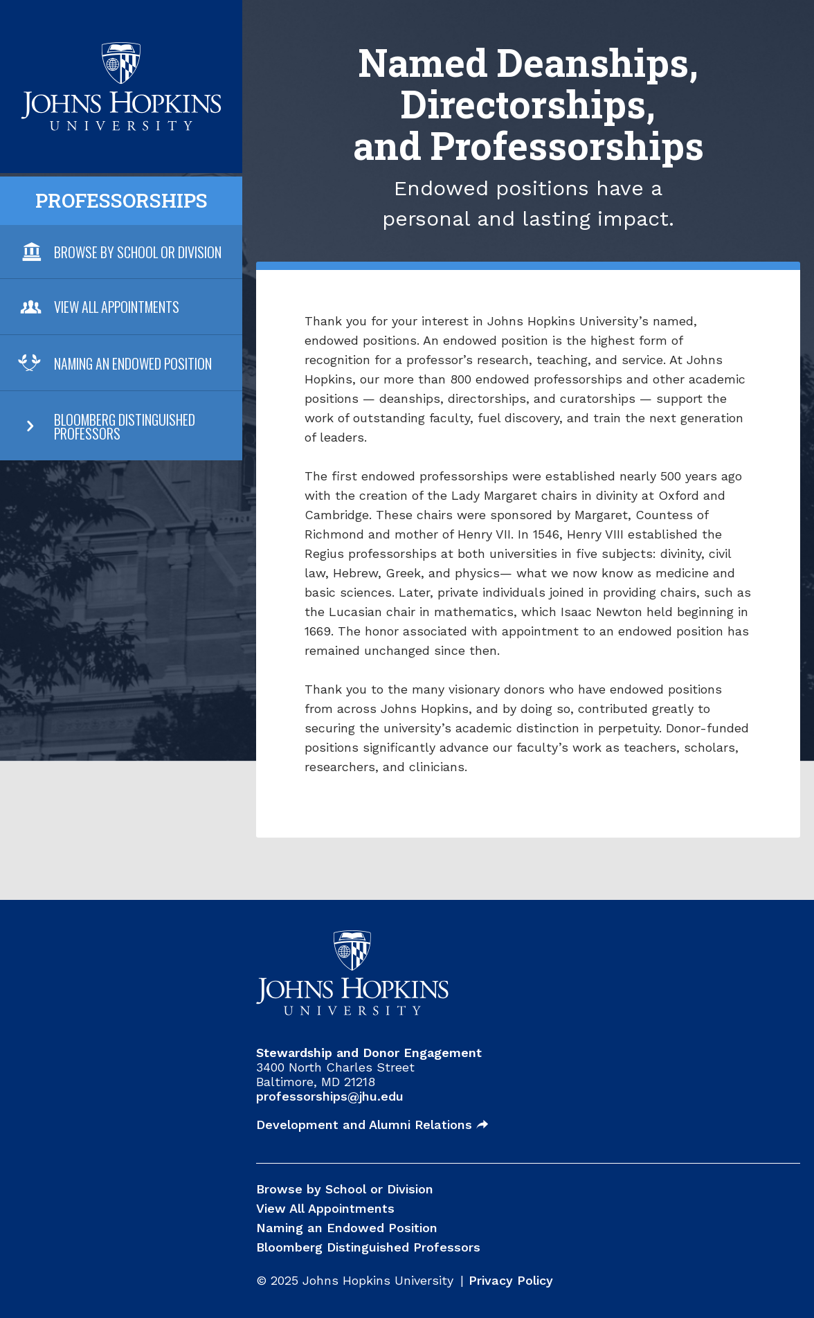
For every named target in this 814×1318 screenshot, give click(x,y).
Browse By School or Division (137, 252)
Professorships (121, 200)
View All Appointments (116, 306)
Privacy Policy (511, 1280)
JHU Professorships (121, 51)
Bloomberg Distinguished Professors (124, 426)
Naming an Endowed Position (133, 363)
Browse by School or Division (344, 1189)
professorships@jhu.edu (330, 1096)
